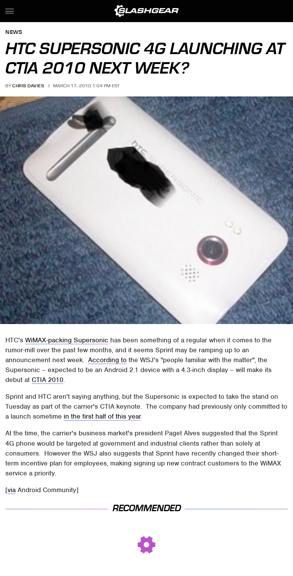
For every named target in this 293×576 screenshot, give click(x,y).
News (13, 32)
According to (107, 360)
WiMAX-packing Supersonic (66, 340)
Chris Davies (28, 85)
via (12, 490)
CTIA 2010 (47, 379)
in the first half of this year (102, 416)
